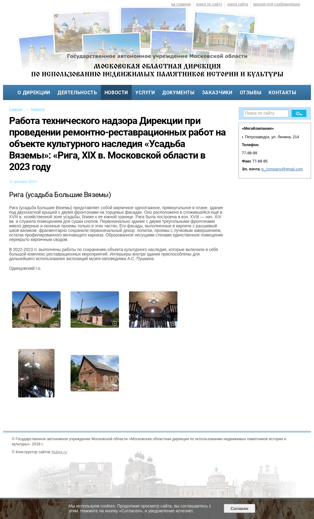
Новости (116, 92)
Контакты (282, 92)
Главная (15, 109)
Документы (178, 92)
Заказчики (217, 92)
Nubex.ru (59, 452)
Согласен (239, 508)
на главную (181, 4)
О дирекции (34, 92)
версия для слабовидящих (276, 4)
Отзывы (251, 92)
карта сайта (237, 4)
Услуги (145, 92)
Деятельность (77, 92)
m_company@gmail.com (282, 169)
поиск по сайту (209, 4)
